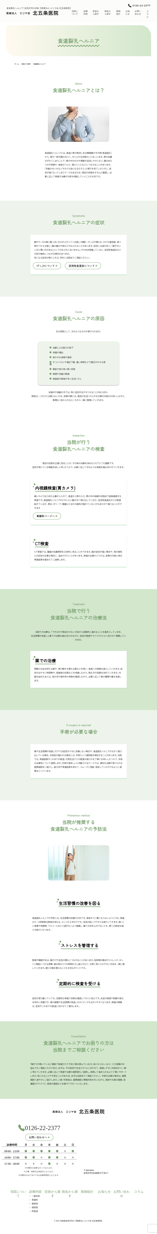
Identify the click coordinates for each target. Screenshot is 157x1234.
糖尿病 (35, 1203)
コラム (148, 14)
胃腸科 (35, 1200)
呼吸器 (35, 1211)
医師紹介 (118, 12)
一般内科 (36, 1196)
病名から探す (108, 12)
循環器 (35, 1207)
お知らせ (128, 12)
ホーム (16, 64)
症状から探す (96, 12)
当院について (75, 12)
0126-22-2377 (141, 6)
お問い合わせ (138, 12)
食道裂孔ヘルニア (39, 64)
